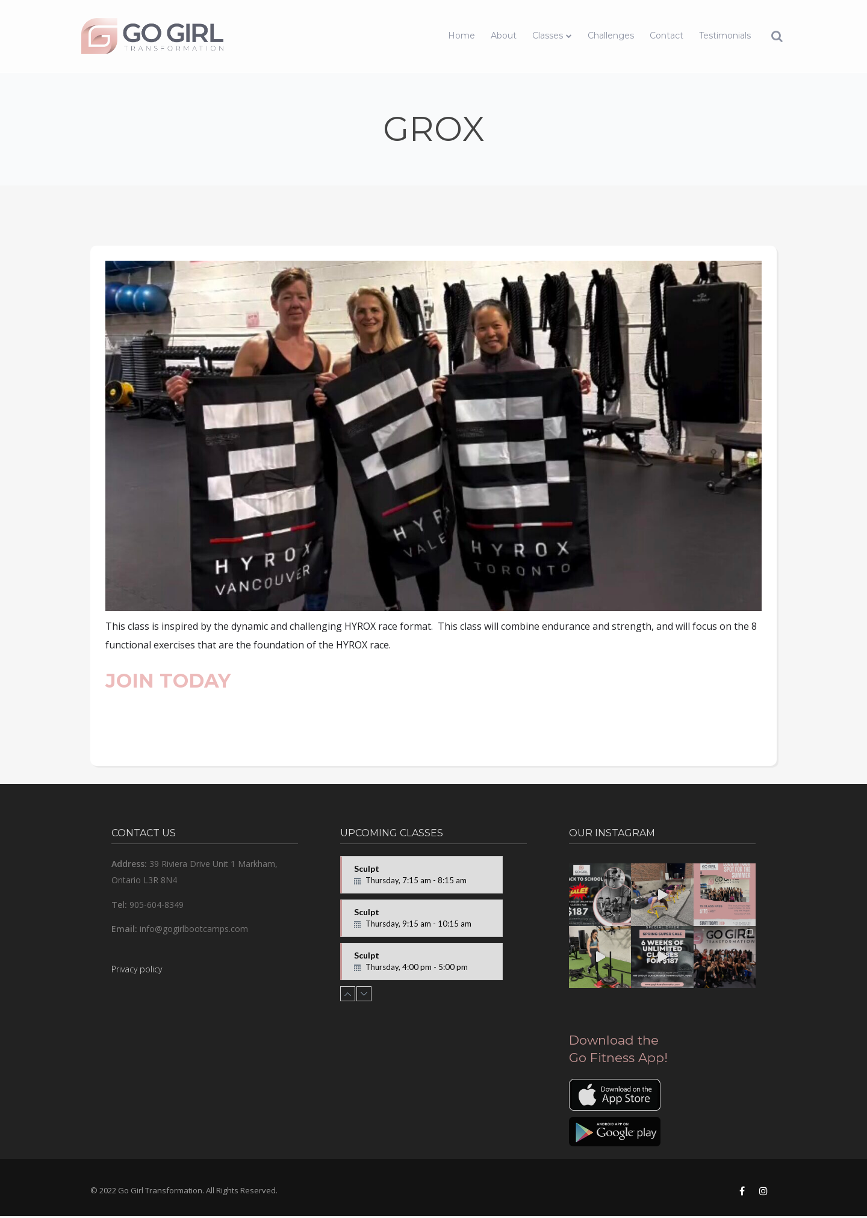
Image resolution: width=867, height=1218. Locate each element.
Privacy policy (136, 969)
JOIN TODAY (168, 680)
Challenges (611, 35)
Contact (666, 35)
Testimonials (725, 35)
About (504, 35)
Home (461, 35)
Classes (547, 35)
